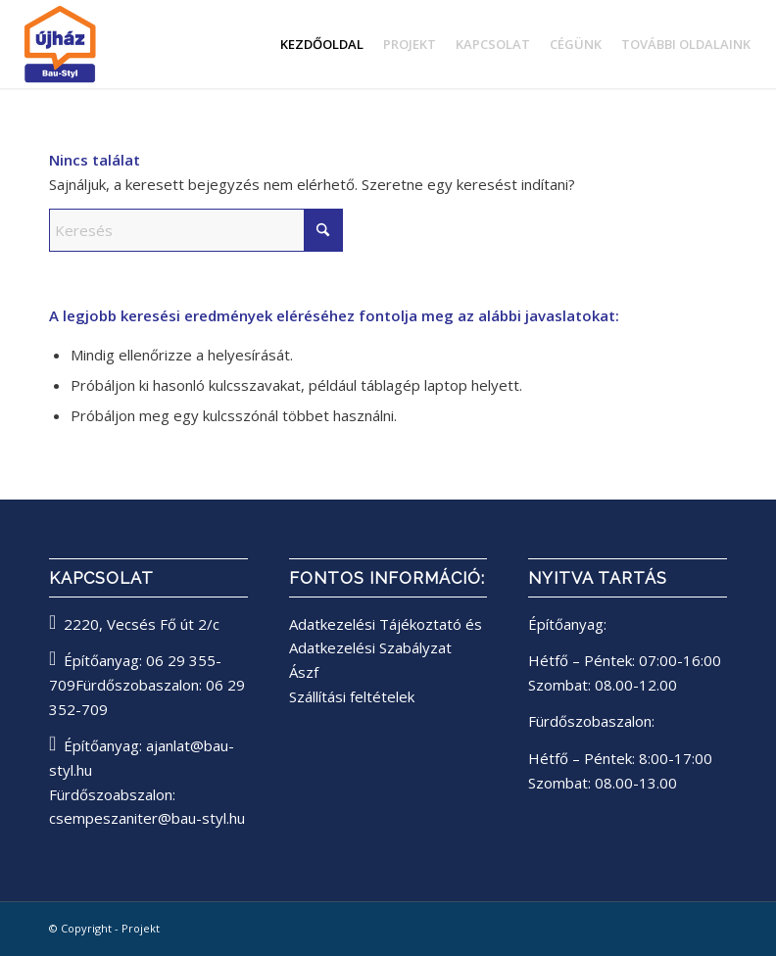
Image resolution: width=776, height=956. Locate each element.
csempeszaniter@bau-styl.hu (147, 818)
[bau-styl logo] (112, 44)
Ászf (303, 672)
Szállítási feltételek (351, 696)
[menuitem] (321, 44)
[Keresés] (196, 230)
